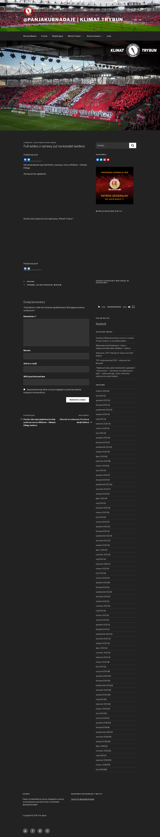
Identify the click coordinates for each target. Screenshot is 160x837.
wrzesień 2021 (102, 596)
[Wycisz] (129, 307)
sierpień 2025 (101, 414)
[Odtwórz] (99, 307)
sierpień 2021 (101, 601)
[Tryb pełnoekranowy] (133, 307)
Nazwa (27, 350)
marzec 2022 (101, 568)
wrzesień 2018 (102, 737)
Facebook (101, 323)
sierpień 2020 (101, 643)
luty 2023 (100, 517)
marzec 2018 (101, 765)
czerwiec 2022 (102, 554)
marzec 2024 (101, 466)
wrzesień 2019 (102, 690)
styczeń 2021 (101, 620)
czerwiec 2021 (102, 606)
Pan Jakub (51, 142)
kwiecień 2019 (102, 704)
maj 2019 (99, 699)
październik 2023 (103, 484)
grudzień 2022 (102, 526)
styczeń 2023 (101, 522)
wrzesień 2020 (102, 639)
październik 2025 (103, 410)
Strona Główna (29, 36)
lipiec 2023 (100, 498)
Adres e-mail (30, 363)
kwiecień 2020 (102, 657)
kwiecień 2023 (102, 508)
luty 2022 (100, 573)
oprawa (31, 285)
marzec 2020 (101, 662)
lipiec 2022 (100, 550)
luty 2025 (100, 433)
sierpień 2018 (101, 741)
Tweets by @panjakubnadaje (82, 799)
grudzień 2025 (102, 400)
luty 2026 (100, 396)
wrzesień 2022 (102, 540)
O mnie (44, 36)
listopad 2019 (101, 681)
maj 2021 (99, 611)
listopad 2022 (101, 531)
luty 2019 (99, 713)
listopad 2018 (101, 727)
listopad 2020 (101, 629)
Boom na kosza (95, 36)
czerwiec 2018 (102, 751)
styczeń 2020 (101, 671)
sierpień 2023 (101, 494)
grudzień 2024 (102, 438)
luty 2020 (100, 667)
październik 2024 (103, 447)
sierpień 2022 (101, 545)
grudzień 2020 (102, 625)
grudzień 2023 (102, 475)
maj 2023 (100, 503)
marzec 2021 (101, 615)
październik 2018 (103, 732)
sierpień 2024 (101, 452)
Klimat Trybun (75, 36)
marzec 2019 (101, 709)
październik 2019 (103, 685)
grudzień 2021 (101, 582)
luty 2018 (99, 769)
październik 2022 (103, 536)
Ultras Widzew (44, 285)
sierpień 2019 (101, 695)
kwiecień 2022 (102, 564)
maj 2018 (99, 755)
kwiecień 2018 (102, 760)
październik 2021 (103, 592)
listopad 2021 (101, 587)
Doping (31, 281)
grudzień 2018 (102, 723)
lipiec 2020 (100, 648)
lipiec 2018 (100, 746)
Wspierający (57, 36)
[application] (116, 298)
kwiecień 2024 (102, 461)
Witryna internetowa (34, 376)
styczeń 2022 (101, 578)
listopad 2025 (101, 405)
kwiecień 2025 (102, 424)
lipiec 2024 (100, 456)
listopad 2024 (101, 442)
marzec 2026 (101, 391)
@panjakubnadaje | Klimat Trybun (73, 19)
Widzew (58, 285)
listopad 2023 (101, 480)
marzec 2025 (101, 428)
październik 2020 (103, 634)
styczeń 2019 (101, 718)
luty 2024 (100, 470)
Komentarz (30, 316)
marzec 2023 (101, 512)
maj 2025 (100, 419)
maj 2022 (100, 559)
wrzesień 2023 (102, 489)
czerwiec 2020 (102, 653)
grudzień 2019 (102, 676)
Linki (109, 36)
